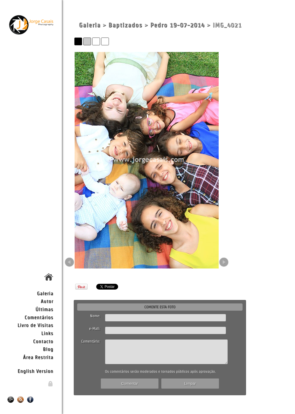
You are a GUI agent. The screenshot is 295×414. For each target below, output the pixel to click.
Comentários (38, 317)
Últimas (44, 309)
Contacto (43, 341)
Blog (48, 349)
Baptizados (125, 25)
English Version (35, 371)
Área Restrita (38, 357)
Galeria (45, 293)
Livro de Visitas (35, 325)
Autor (47, 301)
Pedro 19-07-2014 (177, 25)
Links (47, 333)
